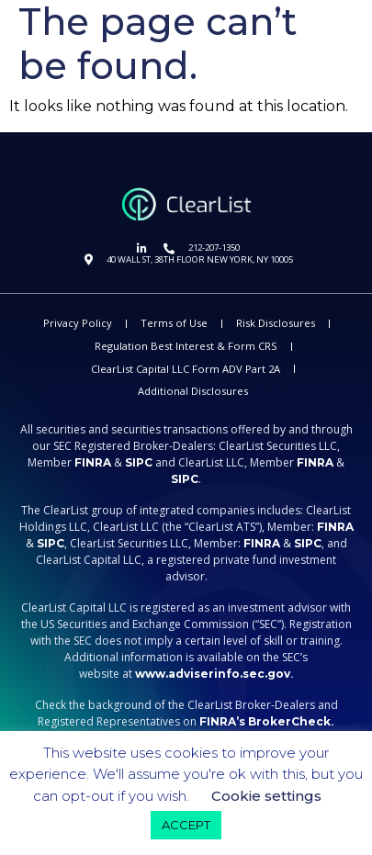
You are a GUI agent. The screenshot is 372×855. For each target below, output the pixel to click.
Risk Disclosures (275, 323)
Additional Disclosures (193, 391)
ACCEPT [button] (186, 824)
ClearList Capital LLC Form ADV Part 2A (185, 369)
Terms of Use (174, 323)
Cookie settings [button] (266, 795)
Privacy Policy (77, 323)
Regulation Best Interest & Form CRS (186, 346)
